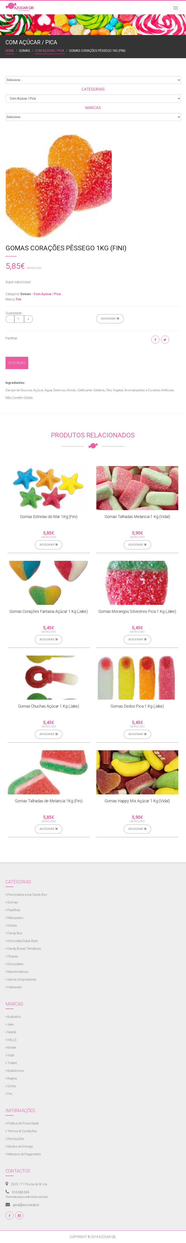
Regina (11, 1078)
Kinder (11, 1047)
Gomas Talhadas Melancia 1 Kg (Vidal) (137, 516)
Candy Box (14, 933)
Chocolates (14, 964)
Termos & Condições (21, 1131)
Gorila (11, 1086)
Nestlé (11, 1032)
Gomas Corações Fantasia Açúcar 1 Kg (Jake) (48, 611)
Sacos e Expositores (21, 979)
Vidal (10, 1055)
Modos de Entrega (19, 1146)
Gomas (12, 902)
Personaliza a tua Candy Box (26, 894)
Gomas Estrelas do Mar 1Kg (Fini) (48, 516)
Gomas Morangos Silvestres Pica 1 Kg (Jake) (137, 611)
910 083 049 (17, 1192)
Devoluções (15, 1139)
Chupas (12, 956)
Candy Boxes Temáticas (23, 948)
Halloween (14, 987)
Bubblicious (15, 1070)
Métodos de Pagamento (23, 1154)
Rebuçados (14, 918)
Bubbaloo (13, 1016)
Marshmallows (17, 972)
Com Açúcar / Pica (50, 50)
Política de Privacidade (22, 1123)
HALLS (11, 1040)
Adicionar (110, 318)
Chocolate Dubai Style (22, 941)
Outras (11, 925)
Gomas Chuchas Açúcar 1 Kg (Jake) (48, 706)
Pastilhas (13, 910)
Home (10, 50)
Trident (11, 1063)
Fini (18, 299)
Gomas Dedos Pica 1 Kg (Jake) (137, 706)
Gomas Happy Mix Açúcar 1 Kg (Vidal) (137, 801)
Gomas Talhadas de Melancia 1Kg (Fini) (48, 801)
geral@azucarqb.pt (22, 1205)
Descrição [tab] (17, 363)
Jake (10, 1024)
